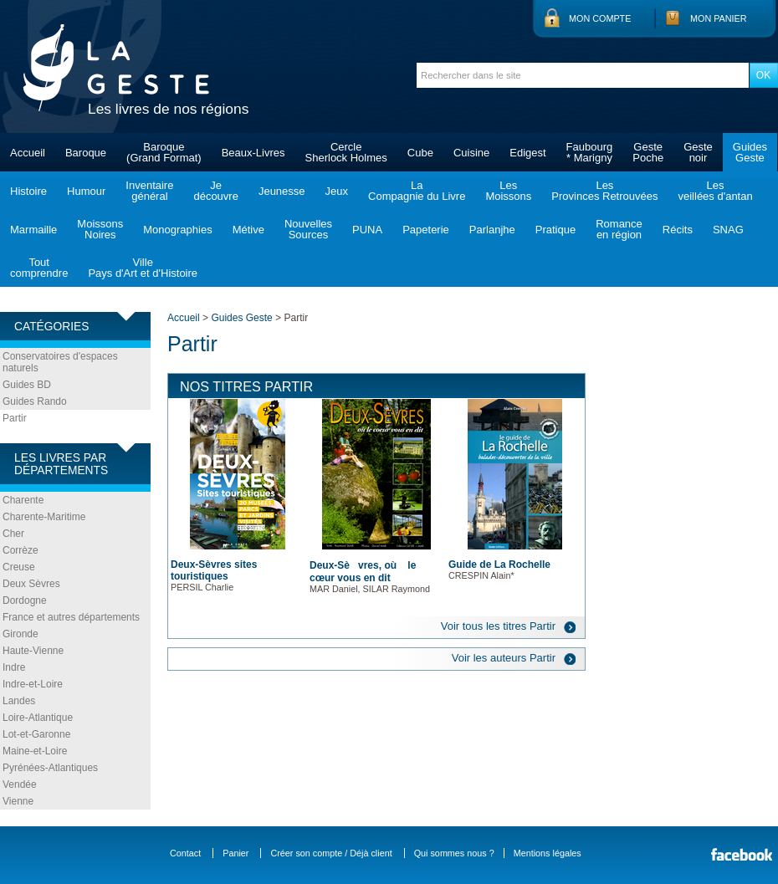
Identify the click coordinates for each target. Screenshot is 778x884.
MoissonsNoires (100, 229)
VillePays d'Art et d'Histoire (142, 267)
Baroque (85, 152)
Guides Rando (35, 401)
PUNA (367, 229)
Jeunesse (281, 191)
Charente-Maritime (44, 517)
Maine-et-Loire (35, 751)
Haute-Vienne (33, 651)
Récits (678, 229)
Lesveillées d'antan (715, 190)
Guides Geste (241, 318)
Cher (13, 533)
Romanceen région (619, 229)
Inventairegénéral (149, 190)
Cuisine (471, 152)
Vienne (18, 801)
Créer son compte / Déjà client (331, 853)
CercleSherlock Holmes (346, 152)
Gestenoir (698, 152)
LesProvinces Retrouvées (604, 190)
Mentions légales (547, 853)
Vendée (20, 784)
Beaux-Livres (253, 152)
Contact (185, 853)
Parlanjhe (492, 229)
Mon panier (718, 18)
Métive (248, 229)
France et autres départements (71, 617)
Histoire (28, 191)
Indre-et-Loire (33, 684)
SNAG (728, 229)
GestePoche (647, 152)
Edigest (527, 152)
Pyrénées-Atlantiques (50, 768)
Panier (235, 853)
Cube (420, 152)
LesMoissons (508, 190)
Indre (14, 667)
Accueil (27, 152)
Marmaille (33, 229)
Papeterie (425, 229)
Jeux (336, 191)
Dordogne (25, 600)
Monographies (177, 229)
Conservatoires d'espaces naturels (60, 362)
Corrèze (20, 550)
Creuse (19, 567)
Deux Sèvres (31, 584)
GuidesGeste (750, 152)
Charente (23, 500)
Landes (19, 701)
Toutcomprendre (39, 267)
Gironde (20, 634)
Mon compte (600, 18)
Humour (86, 191)
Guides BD (27, 385)
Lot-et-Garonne (36, 734)
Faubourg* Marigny (589, 152)
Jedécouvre (215, 190)
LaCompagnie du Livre (416, 190)
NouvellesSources (308, 229)
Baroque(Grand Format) (164, 152)
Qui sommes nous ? (454, 853)
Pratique (555, 229)
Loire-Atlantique (38, 717)
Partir (15, 418)
